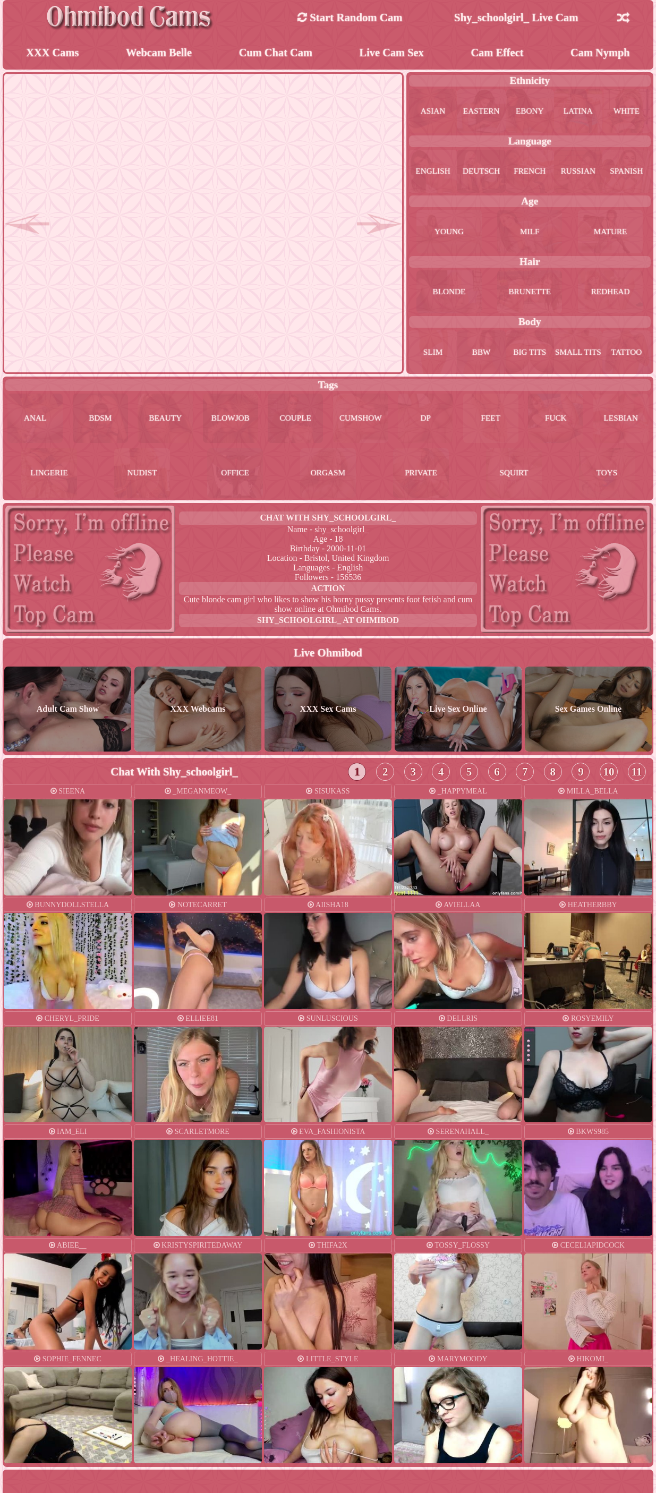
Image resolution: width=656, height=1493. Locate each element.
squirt (531, 476)
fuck (617, 419)
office (287, 476)
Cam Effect (497, 53)
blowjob (256, 419)
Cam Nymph (600, 53)
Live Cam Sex (392, 53)
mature (610, 232)
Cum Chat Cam (275, 53)
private (450, 476)
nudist (205, 476)
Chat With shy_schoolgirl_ (328, 521)
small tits (578, 353)
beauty (183, 419)
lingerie (124, 476)
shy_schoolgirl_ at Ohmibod (328, 623)
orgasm (369, 476)
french (530, 171)
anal (38, 419)
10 (609, 775)
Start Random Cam (350, 17)
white (627, 111)
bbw (481, 352)
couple (327, 419)
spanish (626, 171)
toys (613, 476)
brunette (529, 292)
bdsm (111, 419)
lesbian (43, 476)
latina (578, 111)
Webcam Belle (159, 53)
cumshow (400, 419)
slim (433, 352)
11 (637, 775)
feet (545, 419)
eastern (481, 111)
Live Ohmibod (328, 656)
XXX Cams (52, 53)
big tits (530, 352)
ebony (529, 111)
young (449, 232)
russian (578, 171)
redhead (610, 292)
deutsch (481, 171)
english (433, 171)
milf (529, 232)
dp (472, 419)
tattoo (626, 352)
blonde (449, 292)
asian (433, 111)
